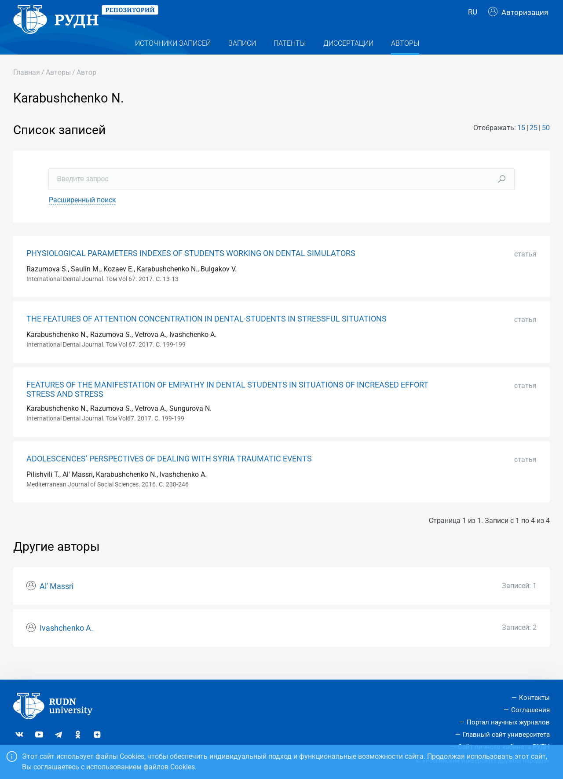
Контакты (534, 698)
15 (521, 143)
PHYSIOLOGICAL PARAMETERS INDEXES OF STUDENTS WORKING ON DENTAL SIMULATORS (190, 268)
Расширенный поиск (82, 215)
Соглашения (530, 710)
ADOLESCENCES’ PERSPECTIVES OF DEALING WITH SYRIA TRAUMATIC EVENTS (169, 474)
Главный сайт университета (506, 735)
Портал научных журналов (508, 722)
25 (533, 143)
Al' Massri (56, 602)
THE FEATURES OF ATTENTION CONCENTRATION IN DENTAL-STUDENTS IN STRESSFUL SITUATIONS (206, 334)
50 (546, 143)
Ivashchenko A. (66, 644)
